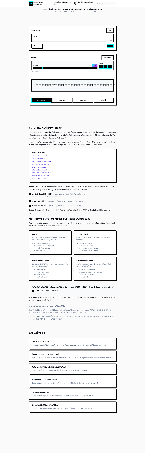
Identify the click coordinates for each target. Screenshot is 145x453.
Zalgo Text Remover (38, 159)
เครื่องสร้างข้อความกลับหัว (40, 178)
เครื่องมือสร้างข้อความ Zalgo (41, 156)
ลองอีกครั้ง (103, 100)
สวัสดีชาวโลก (72, 38)
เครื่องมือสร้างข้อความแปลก (40, 164)
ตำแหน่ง (101, 63)
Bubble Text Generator (38, 3)
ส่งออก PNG (62, 100)
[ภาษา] (107, 3)
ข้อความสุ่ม (37, 46)
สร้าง (110, 46)
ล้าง (110, 30)
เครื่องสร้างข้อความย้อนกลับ (40, 176)
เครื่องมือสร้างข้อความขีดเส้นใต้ (83, 3)
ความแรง (35, 65)
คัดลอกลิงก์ (83, 100)
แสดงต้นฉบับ (107, 57)
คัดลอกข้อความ (41, 100)
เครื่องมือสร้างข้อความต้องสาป (41, 161)
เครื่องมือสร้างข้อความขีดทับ (62, 3)
